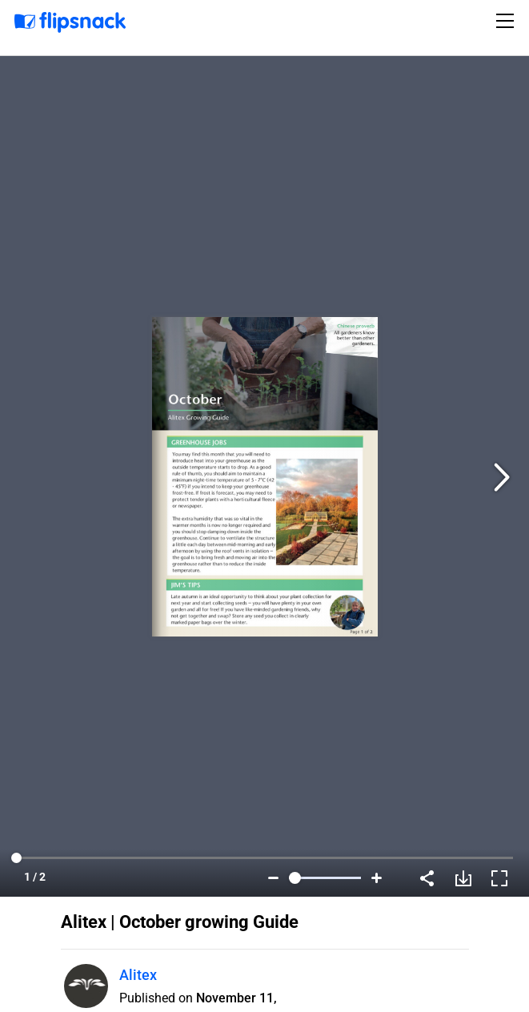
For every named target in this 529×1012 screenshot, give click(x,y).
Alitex (138, 974)
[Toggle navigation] (507, 21)
